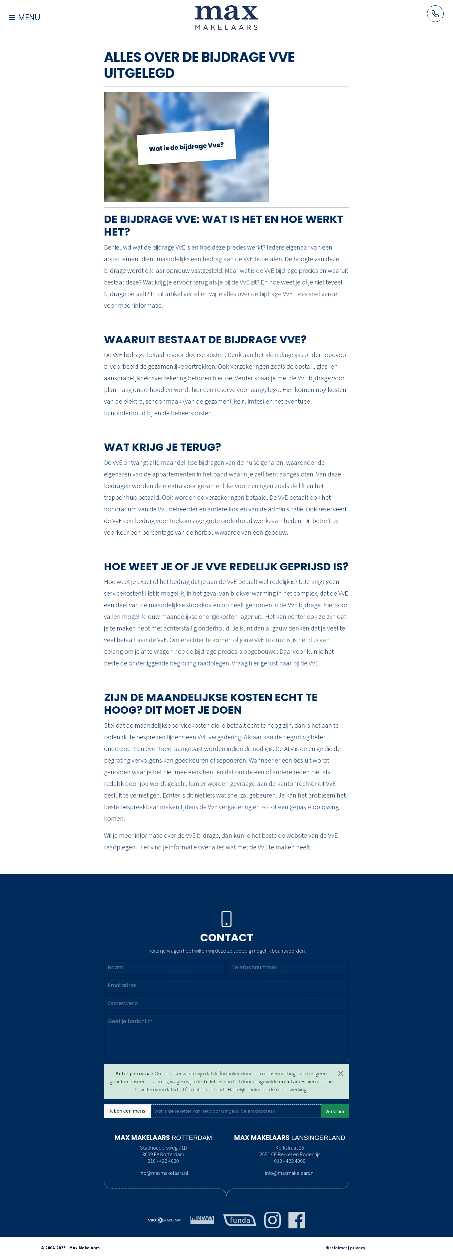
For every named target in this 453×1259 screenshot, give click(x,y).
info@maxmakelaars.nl (163, 1172)
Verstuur (335, 1111)
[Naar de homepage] (226, 17)
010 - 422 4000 (163, 1161)
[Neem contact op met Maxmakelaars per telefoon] (435, 13)
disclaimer (336, 1247)
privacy (357, 1247)
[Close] (341, 1073)
